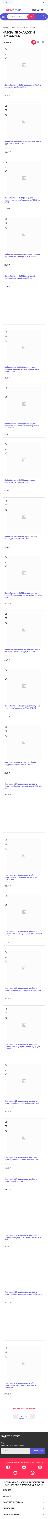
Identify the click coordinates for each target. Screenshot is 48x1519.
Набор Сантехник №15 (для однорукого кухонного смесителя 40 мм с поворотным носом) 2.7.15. (21, 425)
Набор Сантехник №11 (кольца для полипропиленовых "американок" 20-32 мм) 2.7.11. (22, 200)
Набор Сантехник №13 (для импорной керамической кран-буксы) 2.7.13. (19, 277)
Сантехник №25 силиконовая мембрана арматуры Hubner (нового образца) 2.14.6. (21, 1102)
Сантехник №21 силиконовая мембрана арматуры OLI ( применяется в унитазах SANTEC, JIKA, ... (20, 877)
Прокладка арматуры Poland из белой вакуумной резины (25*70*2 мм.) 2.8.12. (20, 763)
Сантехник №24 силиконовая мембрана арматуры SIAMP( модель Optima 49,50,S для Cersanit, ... (22, 1046)
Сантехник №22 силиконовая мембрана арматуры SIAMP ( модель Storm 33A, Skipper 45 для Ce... (23, 933)
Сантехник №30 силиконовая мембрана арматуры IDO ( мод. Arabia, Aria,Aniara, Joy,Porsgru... (20, 1385)
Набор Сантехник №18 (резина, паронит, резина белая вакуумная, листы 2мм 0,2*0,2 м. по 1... (23, 595)
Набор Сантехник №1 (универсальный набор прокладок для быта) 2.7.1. (22, 86)
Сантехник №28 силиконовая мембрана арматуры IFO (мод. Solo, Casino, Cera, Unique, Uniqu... (22, 1237)
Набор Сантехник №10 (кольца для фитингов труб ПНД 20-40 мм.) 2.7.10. (22, 142)
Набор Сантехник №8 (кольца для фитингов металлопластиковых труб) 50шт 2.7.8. (22, 650)
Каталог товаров (3, 16)
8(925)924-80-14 (38, 10)
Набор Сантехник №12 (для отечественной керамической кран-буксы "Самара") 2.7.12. (22, 255)
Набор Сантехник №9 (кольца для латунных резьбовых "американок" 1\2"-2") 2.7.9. (22, 707)
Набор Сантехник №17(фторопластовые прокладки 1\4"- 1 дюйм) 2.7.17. (20, 537)
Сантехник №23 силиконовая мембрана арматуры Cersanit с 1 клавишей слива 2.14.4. (22, 989)
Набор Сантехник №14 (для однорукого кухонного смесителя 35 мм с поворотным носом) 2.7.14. (21, 369)
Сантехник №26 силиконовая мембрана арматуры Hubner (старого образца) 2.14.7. (21, 1158)
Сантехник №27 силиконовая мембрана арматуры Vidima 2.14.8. (20, 1180)
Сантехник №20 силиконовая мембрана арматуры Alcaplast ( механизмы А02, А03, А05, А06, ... (23, 786)
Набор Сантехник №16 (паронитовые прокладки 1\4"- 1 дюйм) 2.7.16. (19, 481)
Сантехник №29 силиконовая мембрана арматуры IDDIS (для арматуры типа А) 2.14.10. (23, 1293)
